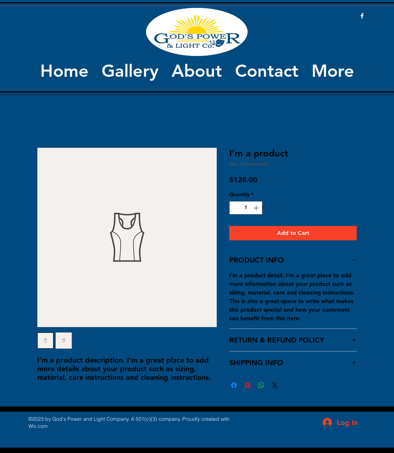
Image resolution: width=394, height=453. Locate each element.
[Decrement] (234, 208)
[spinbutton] (245, 208)
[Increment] (256, 208)
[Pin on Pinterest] (247, 385)
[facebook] (362, 15)
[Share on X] (275, 385)
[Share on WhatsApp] (261, 385)
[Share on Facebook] (234, 385)
